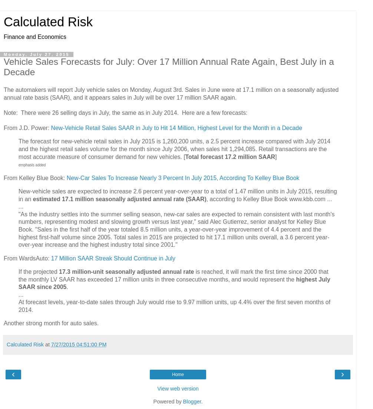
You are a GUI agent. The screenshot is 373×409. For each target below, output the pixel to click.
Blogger (192, 402)
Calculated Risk (48, 22)
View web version (178, 389)
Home (178, 374)
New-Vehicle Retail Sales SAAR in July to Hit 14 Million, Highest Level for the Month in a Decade (176, 128)
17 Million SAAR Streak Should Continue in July (113, 258)
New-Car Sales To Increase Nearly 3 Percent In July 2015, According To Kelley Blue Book (183, 178)
